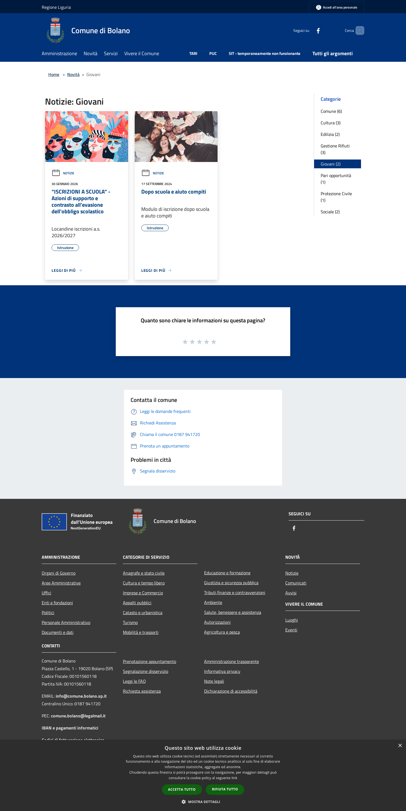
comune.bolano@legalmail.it (78, 715)
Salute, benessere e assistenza (232, 612)
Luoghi (291, 620)
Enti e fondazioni (57, 602)
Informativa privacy (222, 671)
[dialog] (203, 775)
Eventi (291, 630)
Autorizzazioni (217, 622)
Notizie (63, 173)
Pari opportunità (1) (336, 178)
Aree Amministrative (61, 583)
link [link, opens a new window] (234, 778)
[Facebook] (308, 30)
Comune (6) (331, 111)
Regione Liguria (56, 7)
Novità (73, 74)
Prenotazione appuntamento (149, 661)
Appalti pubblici (137, 602)
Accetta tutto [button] (182, 789)
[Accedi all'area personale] (336, 7)
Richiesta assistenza (142, 691)
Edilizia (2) (330, 134)
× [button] (400, 746)
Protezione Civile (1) (336, 196)
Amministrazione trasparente (231, 661)
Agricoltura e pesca (222, 632)
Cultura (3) (330, 122)
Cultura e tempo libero (144, 583)
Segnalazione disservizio (145, 671)
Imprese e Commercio (143, 592)
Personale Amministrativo (66, 622)
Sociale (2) (330, 211)
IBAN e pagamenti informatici (70, 728)
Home (53, 74)
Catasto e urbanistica (142, 612)
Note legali (214, 681)
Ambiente (213, 602)
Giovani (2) (330, 164)
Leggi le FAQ (134, 681)
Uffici (46, 592)
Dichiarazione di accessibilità (230, 691)
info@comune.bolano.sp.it (81, 696)
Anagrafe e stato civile (144, 573)
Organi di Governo (58, 573)
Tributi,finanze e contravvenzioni (234, 592)
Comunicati (295, 583)
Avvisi (291, 592)
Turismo (130, 622)
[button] (203, 801)
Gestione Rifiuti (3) (335, 149)
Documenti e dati (58, 632)
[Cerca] (357, 30)
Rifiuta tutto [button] (225, 789)
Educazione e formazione (227, 572)
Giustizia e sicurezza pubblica (231, 582)
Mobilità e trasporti (141, 632)
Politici (48, 612)
